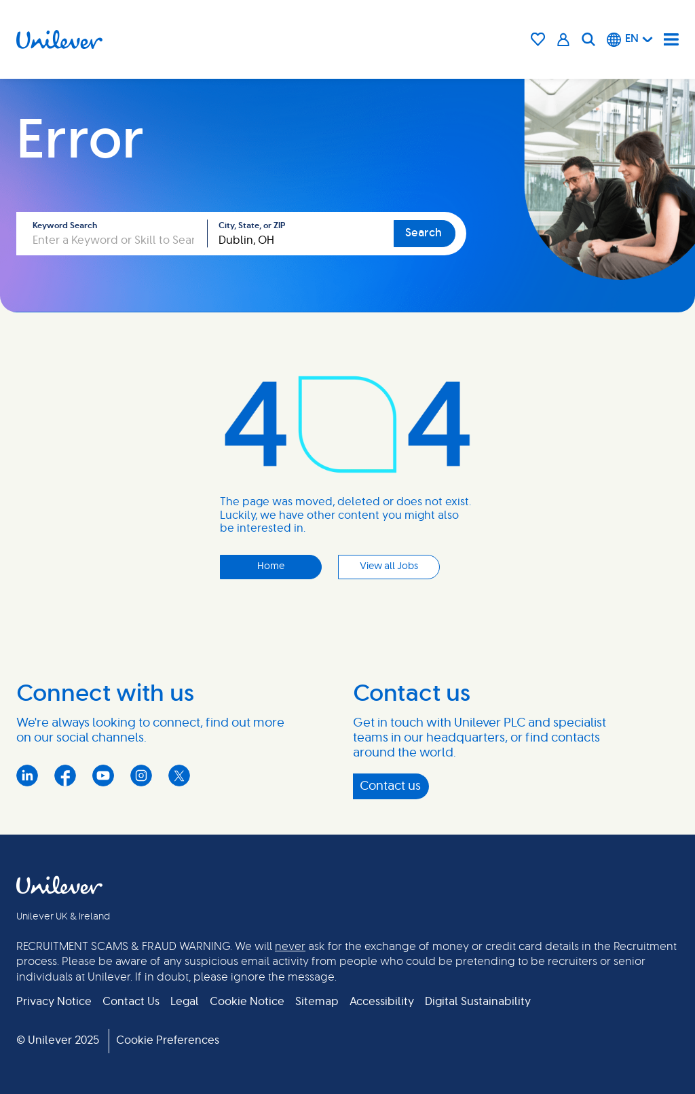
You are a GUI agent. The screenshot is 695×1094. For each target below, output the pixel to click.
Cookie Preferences (167, 1040)
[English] (630, 39)
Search (423, 232)
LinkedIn (27, 775)
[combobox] (301, 233)
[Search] (588, 39)
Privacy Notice (54, 1001)
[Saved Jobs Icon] (538, 39)
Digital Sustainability (478, 1001)
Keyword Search (65, 225)
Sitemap (317, 1001)
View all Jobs (389, 566)
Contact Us (130, 1001)
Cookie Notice (247, 1001)
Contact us (390, 786)
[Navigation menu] (671, 39)
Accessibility (382, 1001)
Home (270, 566)
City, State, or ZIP (252, 225)
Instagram (141, 775)
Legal (184, 1001)
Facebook (65, 775)
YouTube (103, 775)
